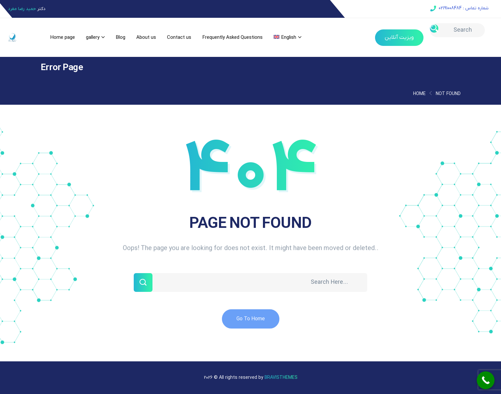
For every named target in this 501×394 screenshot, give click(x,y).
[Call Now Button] (486, 380)
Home (419, 94)
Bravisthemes (281, 378)
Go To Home (250, 322)
